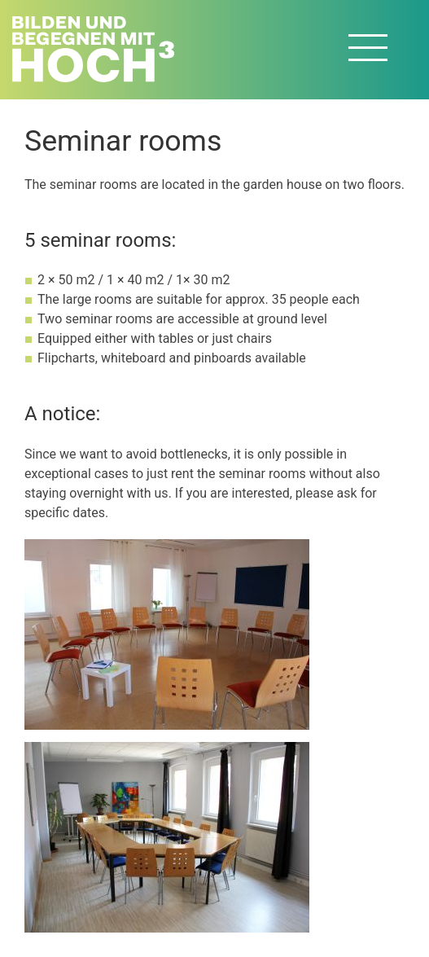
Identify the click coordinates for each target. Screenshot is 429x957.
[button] (166, 633)
